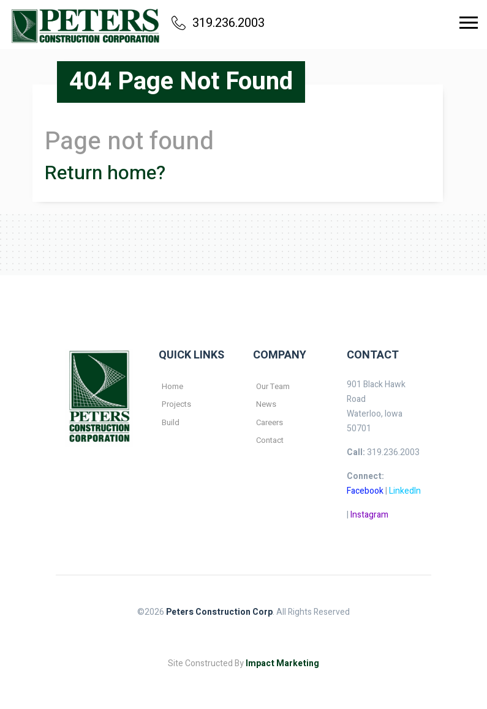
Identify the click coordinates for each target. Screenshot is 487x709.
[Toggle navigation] (468, 23)
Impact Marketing (282, 663)
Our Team (273, 386)
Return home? (105, 172)
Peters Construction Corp (219, 612)
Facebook (365, 490)
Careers (269, 422)
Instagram (369, 514)
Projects (176, 404)
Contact (270, 440)
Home (172, 386)
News (266, 404)
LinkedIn (405, 490)
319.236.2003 (218, 23)
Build (170, 422)
